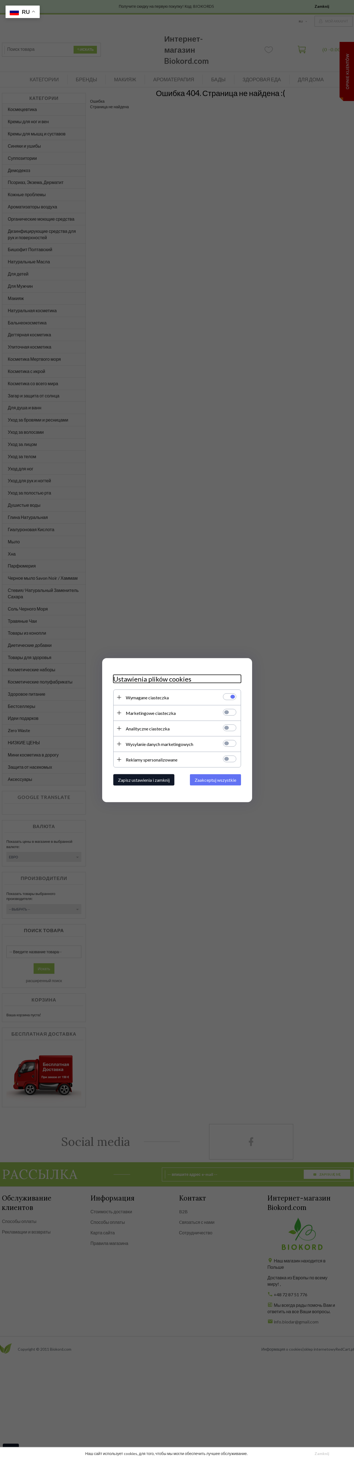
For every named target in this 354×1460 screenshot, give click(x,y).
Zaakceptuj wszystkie (215, 779)
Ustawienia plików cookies (152, 679)
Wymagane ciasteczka (147, 697)
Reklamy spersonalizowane (151, 759)
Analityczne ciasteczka (148, 728)
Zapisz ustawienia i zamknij (144, 779)
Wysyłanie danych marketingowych (159, 744)
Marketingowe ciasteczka (151, 712)
